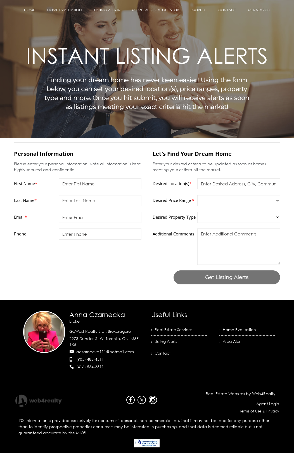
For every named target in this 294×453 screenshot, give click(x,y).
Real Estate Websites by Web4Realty (241, 393)
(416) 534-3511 (90, 366)
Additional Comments (173, 234)
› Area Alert (230, 341)
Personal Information (44, 153)
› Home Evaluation (237, 329)
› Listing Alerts (164, 341)
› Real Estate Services (171, 329)
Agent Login (267, 403)
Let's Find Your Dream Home (192, 153)
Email (20, 217)
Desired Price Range (173, 200)
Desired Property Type (174, 217)
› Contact (161, 353)
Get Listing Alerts (226, 277)
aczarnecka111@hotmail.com (105, 351)
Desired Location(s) (172, 183)
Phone (20, 234)
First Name (25, 183)
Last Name (25, 200)
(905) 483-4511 (90, 359)
